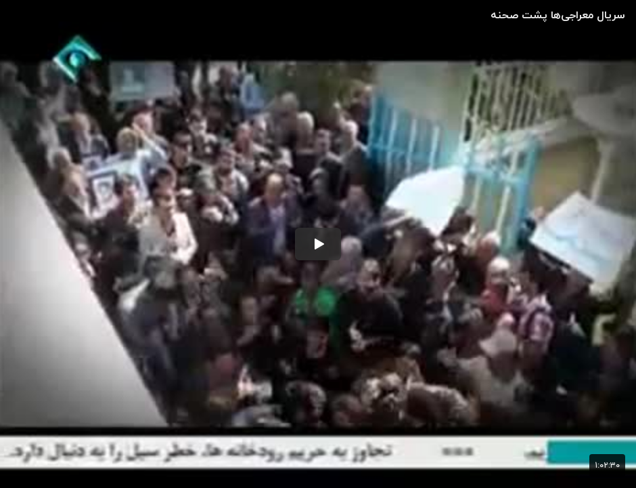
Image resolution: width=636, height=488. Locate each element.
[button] (318, 244)
